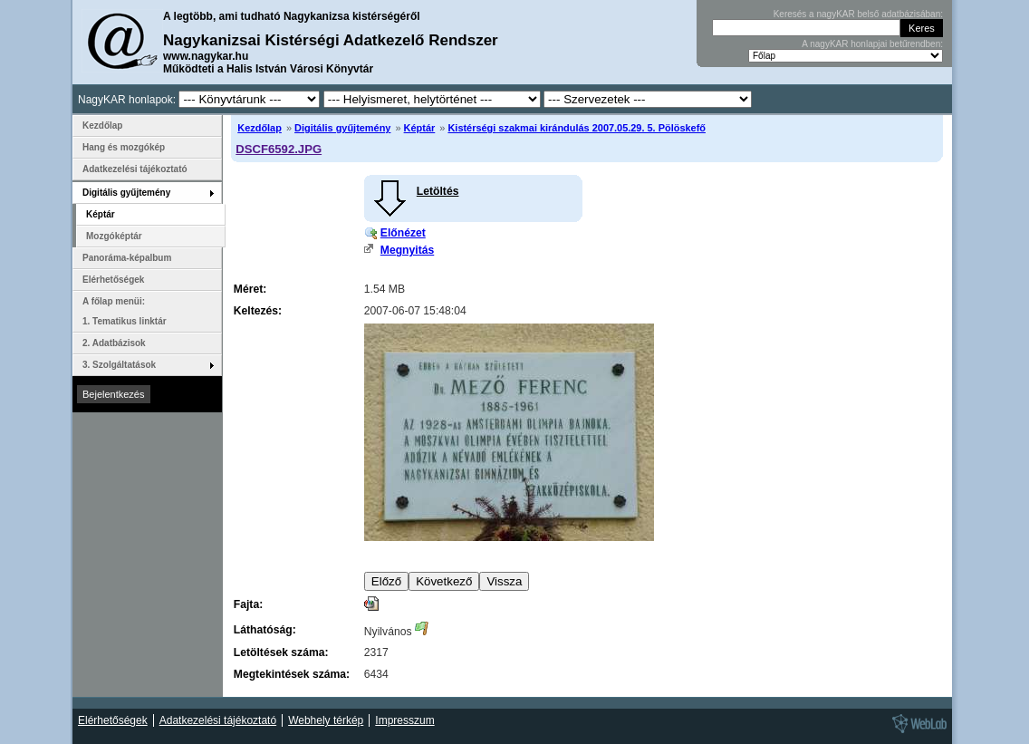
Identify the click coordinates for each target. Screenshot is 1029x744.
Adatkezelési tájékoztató (135, 169)
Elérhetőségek (113, 280)
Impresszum (404, 720)
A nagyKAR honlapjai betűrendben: (872, 44)
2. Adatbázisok (114, 343)
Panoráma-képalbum (126, 258)
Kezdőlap (259, 127)
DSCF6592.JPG (279, 149)
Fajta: (248, 604)
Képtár (420, 127)
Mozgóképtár (114, 236)
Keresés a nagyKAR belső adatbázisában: (858, 14)
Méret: (250, 289)
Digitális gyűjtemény (342, 127)
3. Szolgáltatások (119, 365)
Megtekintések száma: (292, 674)
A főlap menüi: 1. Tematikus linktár (124, 311)
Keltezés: (258, 310)
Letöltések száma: (281, 652)
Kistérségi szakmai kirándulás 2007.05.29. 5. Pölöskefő (576, 127)
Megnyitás (407, 250)
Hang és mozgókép (123, 147)
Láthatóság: (265, 629)
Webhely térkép (325, 720)
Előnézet (403, 233)
